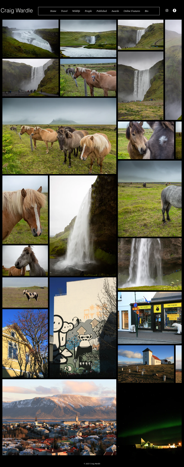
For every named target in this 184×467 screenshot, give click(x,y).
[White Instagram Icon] (167, 10)
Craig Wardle (17, 10)
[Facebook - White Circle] (174, 10)
